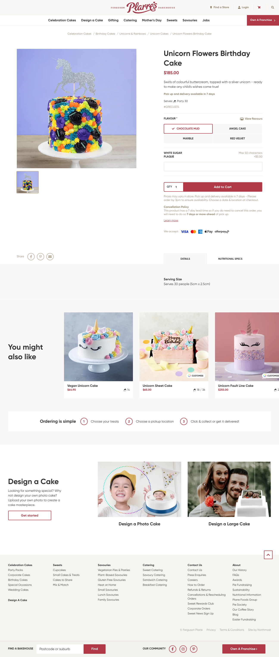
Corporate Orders (199, 608)
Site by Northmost (259, 630)
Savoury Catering (154, 575)
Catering (130, 20)
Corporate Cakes (19, 575)
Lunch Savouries (108, 595)
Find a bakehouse (20, 648)
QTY (169, 186)
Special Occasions (20, 585)
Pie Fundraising (242, 585)
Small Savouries (108, 590)
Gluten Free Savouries (112, 580)
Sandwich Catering (155, 580)
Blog (235, 614)
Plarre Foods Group (244, 599)
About (236, 565)
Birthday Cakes (105, 33)
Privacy (211, 630)
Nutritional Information (246, 595)
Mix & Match (61, 585)
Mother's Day (152, 20)
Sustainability (240, 590)
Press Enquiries (197, 575)
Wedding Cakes (18, 590)
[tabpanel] (139, 281)
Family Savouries (108, 599)
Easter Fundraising (244, 619)
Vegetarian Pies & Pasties (114, 570)
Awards (237, 580)
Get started (29, 515)
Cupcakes (59, 570)
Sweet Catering (152, 570)
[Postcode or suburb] (60, 649)
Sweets (172, 20)
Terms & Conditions (232, 630)
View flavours (251, 119)
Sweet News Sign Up (201, 613)
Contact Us (195, 565)
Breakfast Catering (155, 585)
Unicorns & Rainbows (132, 33)
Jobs (206, 20)
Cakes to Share (62, 580)
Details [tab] (185, 258)
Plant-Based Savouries (112, 575)
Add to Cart (223, 187)
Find (94, 649)
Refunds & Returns (199, 590)
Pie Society (239, 604)
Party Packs (15, 570)
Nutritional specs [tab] (230, 258)
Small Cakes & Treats (66, 575)
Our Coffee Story (243, 609)
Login (243, 7)
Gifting (113, 20)
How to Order (196, 585)
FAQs (235, 575)
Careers (193, 580)
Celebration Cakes (62, 20)
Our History (239, 570)
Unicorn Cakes (159, 33)
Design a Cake (92, 20)
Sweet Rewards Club (201, 603)
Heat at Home (107, 585)
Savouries (189, 20)
